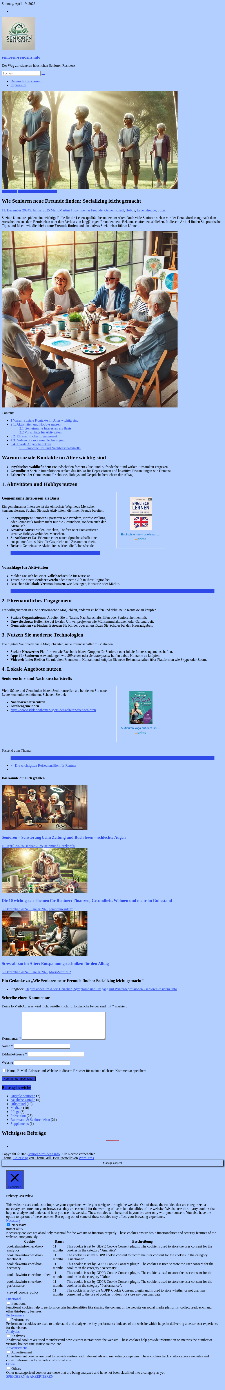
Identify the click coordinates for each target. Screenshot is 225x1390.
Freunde (96, 210)
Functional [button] (13, 1304)
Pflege (15, 1117)
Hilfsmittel (18, 1109)
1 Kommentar (80, 210)
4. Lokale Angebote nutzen (31, 444)
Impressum (18, 85)
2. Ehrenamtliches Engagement (34, 436)
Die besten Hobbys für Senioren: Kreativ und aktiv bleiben (52, 758)
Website (7, 1068)
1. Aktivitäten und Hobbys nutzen (36, 424)
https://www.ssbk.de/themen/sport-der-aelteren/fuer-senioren (53, 710)
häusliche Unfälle (23, 1105)
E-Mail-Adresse (14, 1059)
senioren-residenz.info (21, 57)
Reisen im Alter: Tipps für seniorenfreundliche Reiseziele (51, 553)
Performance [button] (15, 1320)
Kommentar (11, 1044)
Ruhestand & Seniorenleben (37, 191)
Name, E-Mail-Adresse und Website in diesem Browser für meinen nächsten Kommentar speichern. (77, 1076)
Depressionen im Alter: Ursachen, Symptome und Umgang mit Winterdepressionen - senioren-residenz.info (101, 989)
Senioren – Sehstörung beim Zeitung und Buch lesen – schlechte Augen (64, 837)
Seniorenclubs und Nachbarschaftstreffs (50, 448)
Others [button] (11, 1369)
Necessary (18, 1230)
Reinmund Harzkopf (58, 846)
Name (7, 1051)
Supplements (20, 1129)
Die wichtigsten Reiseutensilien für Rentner (43, 765)
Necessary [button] (13, 1226)
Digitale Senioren (23, 1101)
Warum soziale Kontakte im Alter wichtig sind (44, 420)
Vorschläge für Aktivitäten (40, 432)
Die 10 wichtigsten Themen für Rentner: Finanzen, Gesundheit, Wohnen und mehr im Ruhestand (87, 900)
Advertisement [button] (16, 1353)
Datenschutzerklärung (26, 81)
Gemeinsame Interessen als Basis (45, 428)
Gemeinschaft (114, 210)
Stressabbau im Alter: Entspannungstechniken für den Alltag (53, 591)
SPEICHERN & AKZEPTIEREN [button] (29, 1382)
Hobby (130, 210)
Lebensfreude (146, 210)
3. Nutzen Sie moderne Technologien (38, 440)
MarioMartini (61, 210)
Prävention (9, 191)
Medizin (16, 1113)
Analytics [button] (13, 1337)
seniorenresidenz (61, 909)
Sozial (162, 210)
